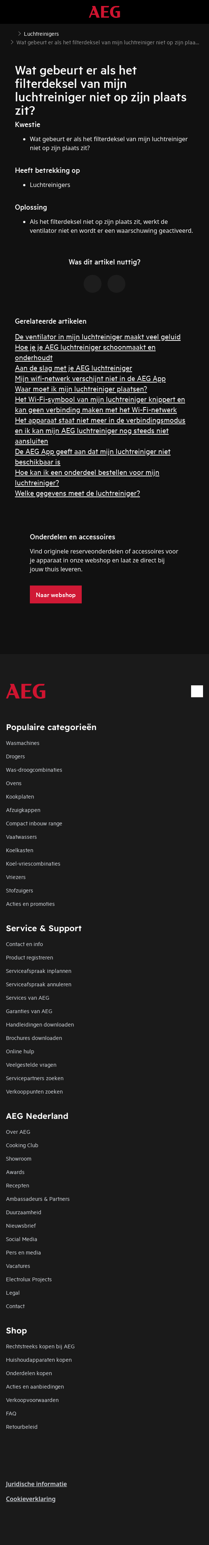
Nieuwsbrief (21, 1225)
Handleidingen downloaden (40, 1024)
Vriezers (16, 876)
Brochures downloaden (34, 1037)
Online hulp (20, 1050)
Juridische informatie (36, 1484)
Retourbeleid (22, 1426)
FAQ (11, 1412)
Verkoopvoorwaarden (32, 1399)
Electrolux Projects (29, 1278)
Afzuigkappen (23, 809)
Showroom (18, 1158)
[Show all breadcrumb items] (12, 33)
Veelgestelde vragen (31, 1064)
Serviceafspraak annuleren (38, 983)
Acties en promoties (30, 903)
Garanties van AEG (29, 1010)
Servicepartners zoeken (34, 1077)
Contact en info (24, 943)
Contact (15, 1305)
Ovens (14, 782)
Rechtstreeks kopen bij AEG (40, 1345)
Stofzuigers (19, 890)
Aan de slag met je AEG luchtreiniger (73, 367)
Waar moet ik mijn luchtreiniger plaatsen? (81, 388)
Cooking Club (22, 1144)
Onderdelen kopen (29, 1372)
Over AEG (18, 1131)
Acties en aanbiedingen (35, 1386)
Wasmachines (23, 742)
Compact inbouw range (34, 823)
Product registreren (29, 957)
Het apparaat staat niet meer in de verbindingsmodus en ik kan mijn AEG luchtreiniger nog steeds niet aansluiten (100, 430)
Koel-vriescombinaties (33, 863)
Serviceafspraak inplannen (38, 970)
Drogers (15, 755)
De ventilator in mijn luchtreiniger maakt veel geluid (98, 336)
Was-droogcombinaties (34, 769)
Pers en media (23, 1252)
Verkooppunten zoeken (34, 1091)
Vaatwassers (21, 836)
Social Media (21, 1238)
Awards (15, 1171)
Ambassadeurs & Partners (38, 1198)
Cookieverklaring (31, 1499)
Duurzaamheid (23, 1211)
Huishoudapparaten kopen (39, 1359)
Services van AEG (27, 997)
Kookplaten (20, 796)
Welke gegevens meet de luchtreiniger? (77, 492)
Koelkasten (19, 849)
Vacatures (18, 1265)
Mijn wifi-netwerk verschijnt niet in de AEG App (90, 378)
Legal (13, 1292)
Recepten (17, 1185)
